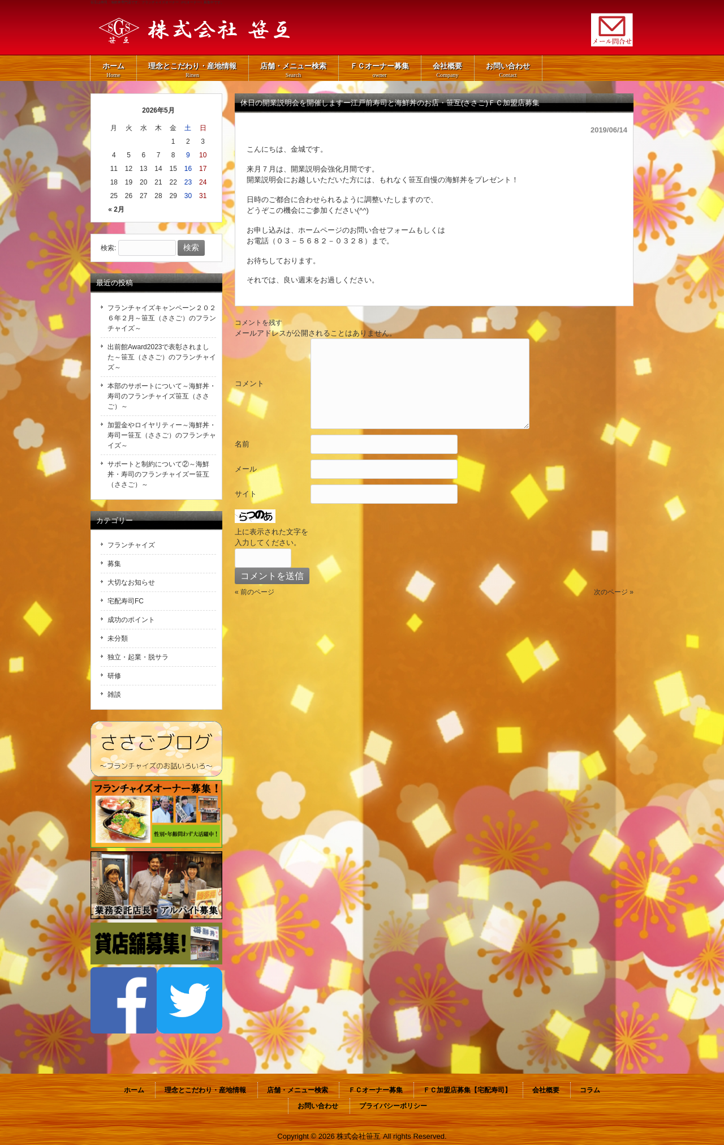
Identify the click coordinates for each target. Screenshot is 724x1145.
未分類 (117, 638)
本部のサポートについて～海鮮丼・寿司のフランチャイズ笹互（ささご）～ (161, 396)
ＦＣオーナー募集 (375, 1090)
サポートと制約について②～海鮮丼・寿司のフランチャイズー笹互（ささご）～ (158, 474)
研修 (114, 676)
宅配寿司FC (125, 601)
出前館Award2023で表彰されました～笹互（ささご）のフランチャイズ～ (161, 357)
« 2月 (116, 209)
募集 (114, 564)
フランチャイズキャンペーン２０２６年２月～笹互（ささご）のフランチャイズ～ (161, 318)
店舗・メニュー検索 (297, 1090)
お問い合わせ (318, 1106)
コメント (249, 383)
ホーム (134, 1090)
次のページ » (614, 592)
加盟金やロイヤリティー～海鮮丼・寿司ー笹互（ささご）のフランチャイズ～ (161, 435)
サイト (246, 494)
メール (246, 469)
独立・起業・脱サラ (138, 657)
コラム (590, 1090)
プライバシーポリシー (393, 1106)
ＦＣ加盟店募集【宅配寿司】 (467, 1090)
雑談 (114, 694)
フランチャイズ (131, 545)
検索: (108, 248)
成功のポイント (131, 620)
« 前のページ (254, 592)
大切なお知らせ (131, 582)
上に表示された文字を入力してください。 (271, 537)
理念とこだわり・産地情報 (205, 1090)
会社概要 (545, 1090)
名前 (242, 444)
